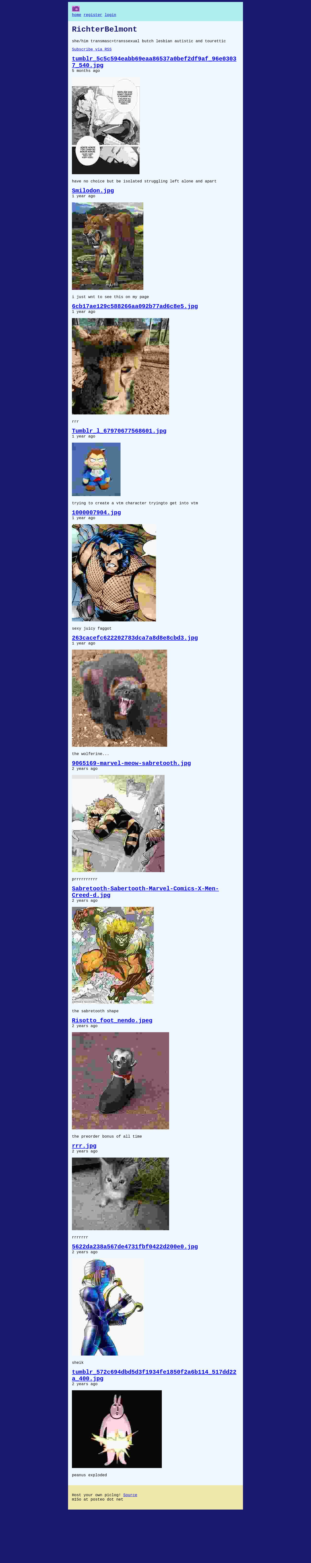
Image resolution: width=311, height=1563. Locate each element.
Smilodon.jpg (93, 201)
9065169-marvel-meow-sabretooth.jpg (131, 790)
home (76, 15)
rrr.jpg (84, 1185)
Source (130, 1545)
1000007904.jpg (96, 533)
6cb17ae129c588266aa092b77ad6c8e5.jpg (135, 320)
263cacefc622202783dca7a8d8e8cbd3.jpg (135, 662)
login (110, 15)
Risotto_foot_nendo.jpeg (112, 1056)
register (93, 15)
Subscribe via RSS (92, 53)
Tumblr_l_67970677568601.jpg (119, 448)
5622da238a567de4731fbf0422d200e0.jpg (135, 1289)
